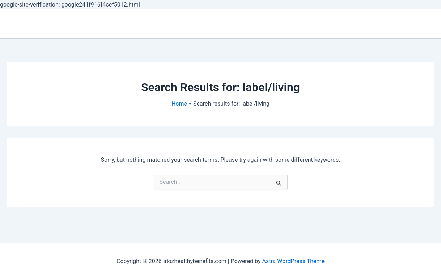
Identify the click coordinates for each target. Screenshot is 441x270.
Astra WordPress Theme (293, 261)
